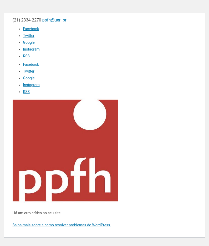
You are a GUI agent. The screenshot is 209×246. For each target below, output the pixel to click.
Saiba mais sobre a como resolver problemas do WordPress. (62, 225)
